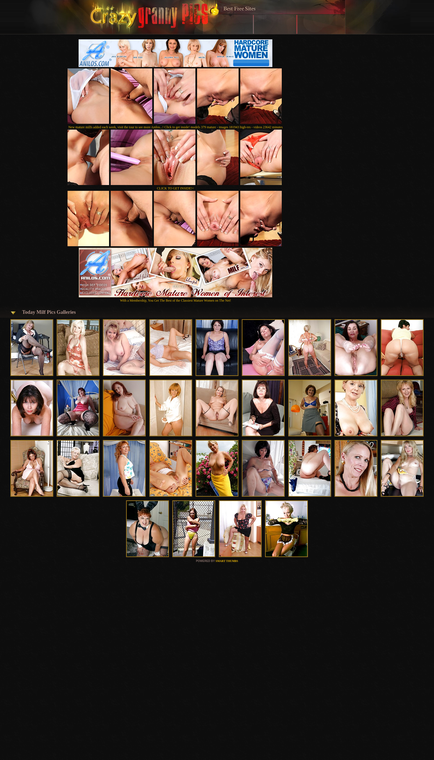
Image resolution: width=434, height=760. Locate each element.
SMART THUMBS (227, 561)
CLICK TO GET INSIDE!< (175, 188)
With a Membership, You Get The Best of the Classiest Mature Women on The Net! (175, 298)
